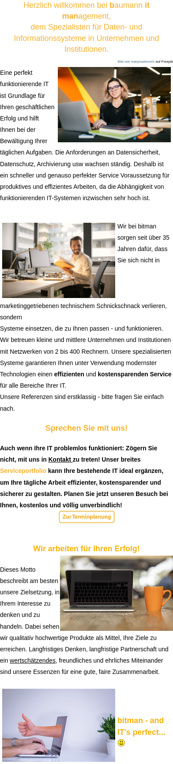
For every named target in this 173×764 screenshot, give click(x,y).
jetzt (103, 493)
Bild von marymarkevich (136, 62)
